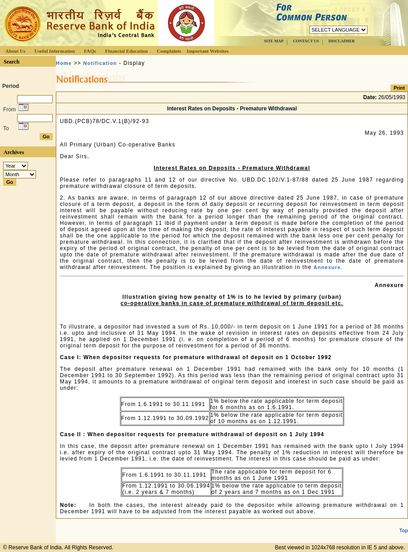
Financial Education (126, 51)
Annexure (326, 267)
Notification (100, 63)
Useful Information (54, 51)
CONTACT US (306, 41)
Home (64, 63)
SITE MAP (273, 41)
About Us (15, 51)
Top (403, 530)
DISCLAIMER (341, 41)
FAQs (90, 51)
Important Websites (208, 51)
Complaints (169, 51)
